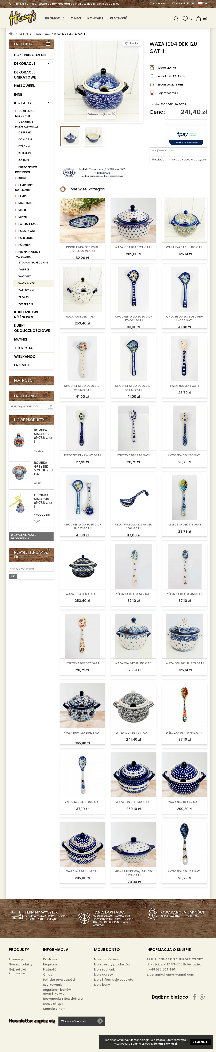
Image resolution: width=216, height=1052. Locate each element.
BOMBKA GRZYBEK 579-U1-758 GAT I (43, 468)
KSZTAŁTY (23, 103)
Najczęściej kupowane (17, 971)
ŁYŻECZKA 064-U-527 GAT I (133, 594)
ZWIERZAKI (25, 304)
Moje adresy (103, 974)
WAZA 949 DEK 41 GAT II (82, 871)
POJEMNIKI (26, 238)
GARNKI (23, 160)
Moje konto (107, 949)
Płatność (119, 18)
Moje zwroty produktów (112, 964)
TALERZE (24, 269)
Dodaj (134, 43)
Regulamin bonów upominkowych (57, 992)
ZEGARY (23, 297)
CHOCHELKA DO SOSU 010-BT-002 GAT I (133, 318)
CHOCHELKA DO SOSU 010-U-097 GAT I (82, 526)
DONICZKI (25, 139)
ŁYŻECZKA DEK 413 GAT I (185, 525)
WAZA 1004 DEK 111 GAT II (82, 317)
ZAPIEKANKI (26, 290)
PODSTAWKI (26, 231)
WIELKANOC (24, 356)
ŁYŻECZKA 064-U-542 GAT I (185, 733)
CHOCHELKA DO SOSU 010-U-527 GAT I (133, 388)
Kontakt (95, 18)
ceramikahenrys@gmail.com (172, 974)
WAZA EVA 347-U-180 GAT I (185, 247)
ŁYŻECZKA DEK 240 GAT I (133, 455)
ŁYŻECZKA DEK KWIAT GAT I (82, 455)
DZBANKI (24, 146)
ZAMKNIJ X (200, 1042)
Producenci (25, 396)
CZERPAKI (25, 132)
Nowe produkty (29, 419)
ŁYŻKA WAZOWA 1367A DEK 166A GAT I (133, 526)
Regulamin (51, 964)
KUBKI (22, 178)
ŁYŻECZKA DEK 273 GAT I (184, 871)
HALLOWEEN (24, 85)
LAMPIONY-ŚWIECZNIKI (24, 187)
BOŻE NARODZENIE (30, 54)
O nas (76, 18)
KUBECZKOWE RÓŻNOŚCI (26, 169)
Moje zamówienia (107, 959)
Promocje (16, 959)
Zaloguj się (157, 3)
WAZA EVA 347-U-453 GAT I (185, 663)
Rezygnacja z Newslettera (63, 998)
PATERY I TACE (28, 224)
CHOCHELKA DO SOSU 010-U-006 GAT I (184, 318)
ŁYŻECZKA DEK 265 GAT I (184, 455)
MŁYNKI (23, 217)
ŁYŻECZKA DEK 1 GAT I (184, 386)
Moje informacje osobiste (113, 979)
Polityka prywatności (59, 979)
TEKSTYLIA (23, 347)
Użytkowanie (52, 985)
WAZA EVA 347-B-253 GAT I (134, 663)
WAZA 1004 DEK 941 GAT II (133, 733)
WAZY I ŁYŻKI (26, 283)
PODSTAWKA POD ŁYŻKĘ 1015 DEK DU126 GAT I (82, 249)
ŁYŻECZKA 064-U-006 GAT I (82, 802)
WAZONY (24, 276)
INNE (18, 94)
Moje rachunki (104, 969)
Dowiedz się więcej (164, 1043)
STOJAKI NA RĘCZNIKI (33, 263)
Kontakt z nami (54, 1009)
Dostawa (50, 959)
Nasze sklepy (53, 1004)
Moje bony (102, 985)
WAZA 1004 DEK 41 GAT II (82, 594)
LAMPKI (23, 196)
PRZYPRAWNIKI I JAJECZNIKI (27, 254)
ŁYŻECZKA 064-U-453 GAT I (185, 594)
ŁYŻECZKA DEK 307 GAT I (82, 663)
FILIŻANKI (24, 153)
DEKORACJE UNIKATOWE (25, 75)
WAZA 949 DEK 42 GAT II (184, 802)
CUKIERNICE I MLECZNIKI (25, 113)
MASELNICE (26, 203)
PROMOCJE (54, 18)
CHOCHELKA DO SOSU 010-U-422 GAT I (82, 388)
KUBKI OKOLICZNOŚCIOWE (32, 328)
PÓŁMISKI (24, 245)
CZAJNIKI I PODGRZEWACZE (26, 124)
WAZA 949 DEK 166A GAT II (133, 802)
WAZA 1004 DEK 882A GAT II (134, 247)
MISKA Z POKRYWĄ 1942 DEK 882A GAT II (134, 873)
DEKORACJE (24, 63)
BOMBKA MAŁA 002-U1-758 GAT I (43, 436)
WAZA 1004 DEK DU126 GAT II (82, 734)
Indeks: (155, 104)
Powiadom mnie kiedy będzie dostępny (179, 159)
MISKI (22, 210)
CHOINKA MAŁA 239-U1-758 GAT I (43, 501)
